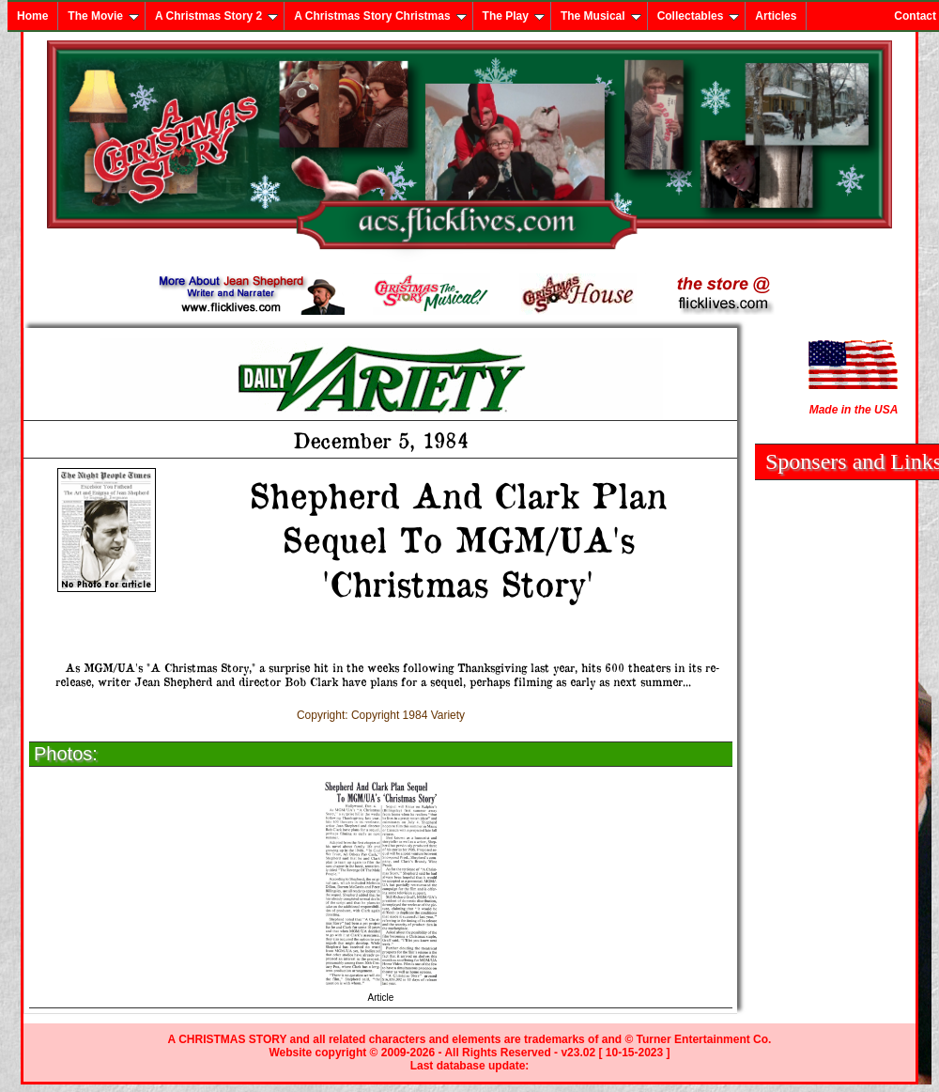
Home (32, 16)
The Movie (103, 16)
